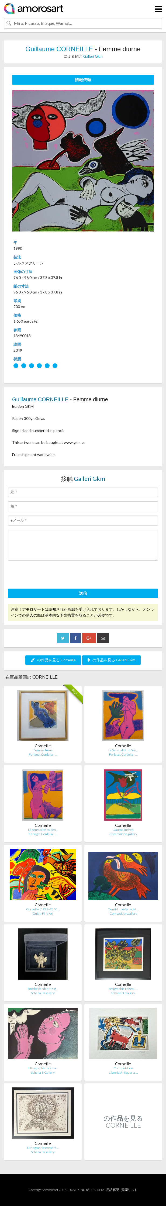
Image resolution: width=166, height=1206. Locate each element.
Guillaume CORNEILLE (59, 49)
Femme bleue (43, 750)
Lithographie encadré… (42, 1148)
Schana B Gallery (43, 993)
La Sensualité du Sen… (123, 750)
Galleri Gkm (93, 56)
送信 (83, 593)
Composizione (123, 1068)
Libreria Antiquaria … (123, 1072)
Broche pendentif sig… (43, 989)
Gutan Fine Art (42, 913)
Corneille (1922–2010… (43, 909)
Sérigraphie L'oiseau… (123, 989)
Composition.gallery (123, 834)
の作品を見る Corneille (53, 660)
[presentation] (49, 575)
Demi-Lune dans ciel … (123, 909)
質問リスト (129, 1190)
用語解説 (112, 1190)
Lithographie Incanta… (43, 1068)
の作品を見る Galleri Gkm (111, 660)
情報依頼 (83, 79)
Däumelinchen (123, 830)
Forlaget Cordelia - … (43, 754)
